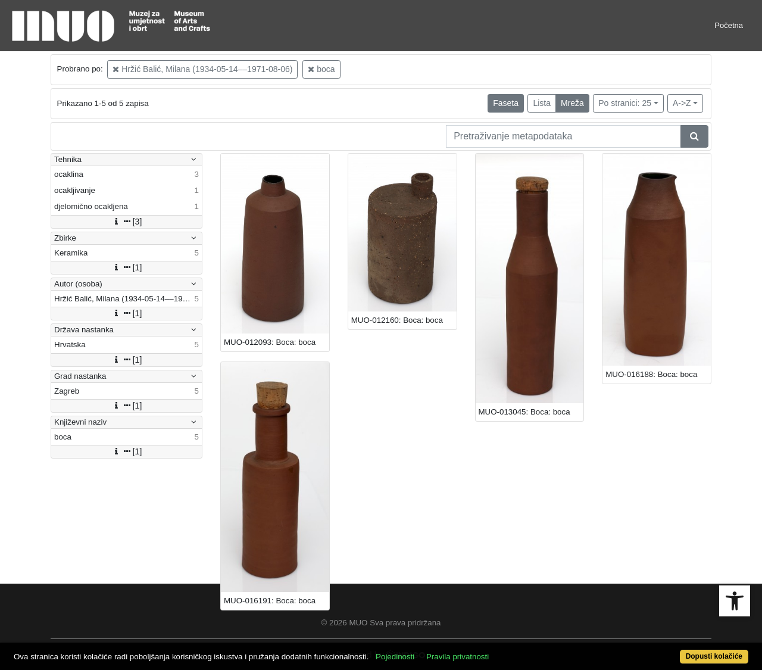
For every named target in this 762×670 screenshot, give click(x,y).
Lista (542, 103)
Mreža (572, 103)
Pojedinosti (395, 656)
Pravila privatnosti (457, 656)
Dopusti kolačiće (714, 656)
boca (321, 69)
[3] (126, 221)
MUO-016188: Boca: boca (651, 374)
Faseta (506, 103)
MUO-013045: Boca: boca (524, 411)
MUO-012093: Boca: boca (270, 342)
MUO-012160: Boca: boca (397, 320)
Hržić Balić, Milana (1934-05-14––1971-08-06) (202, 69)
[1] (126, 267)
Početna (728, 25)
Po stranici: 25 (624, 103)
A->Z (682, 103)
